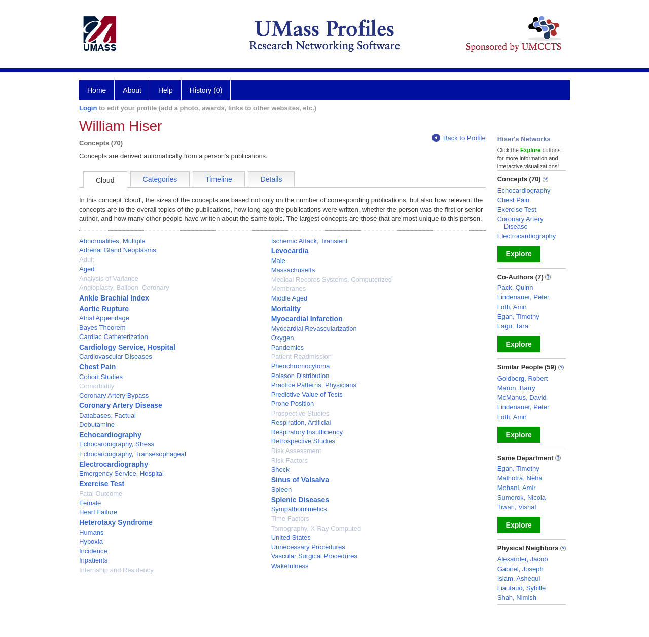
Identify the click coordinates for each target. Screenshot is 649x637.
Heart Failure (98, 512)
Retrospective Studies (303, 441)
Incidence (93, 551)
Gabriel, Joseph (520, 569)
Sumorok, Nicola (521, 497)
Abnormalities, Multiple (112, 241)
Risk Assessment (296, 451)
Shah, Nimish (516, 598)
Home (96, 90)
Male (278, 261)
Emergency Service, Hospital (121, 473)
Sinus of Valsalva (300, 480)
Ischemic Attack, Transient (309, 241)
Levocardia (290, 251)
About (132, 90)
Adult (86, 260)
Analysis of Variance (108, 278)
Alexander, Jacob (522, 559)
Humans (91, 532)
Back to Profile (459, 138)
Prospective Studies (300, 413)
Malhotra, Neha (520, 478)
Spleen (281, 489)
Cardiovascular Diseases (115, 356)
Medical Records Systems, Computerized (331, 279)
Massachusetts (293, 270)
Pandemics (287, 347)
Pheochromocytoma (300, 366)
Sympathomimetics (299, 509)
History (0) (206, 90)
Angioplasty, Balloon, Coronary (124, 287)
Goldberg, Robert (522, 378)
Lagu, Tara (512, 326)
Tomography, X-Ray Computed (316, 528)
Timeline (218, 179)
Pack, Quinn (515, 287)
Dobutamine (97, 424)
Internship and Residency (116, 570)
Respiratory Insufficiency (307, 432)
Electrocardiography (113, 464)
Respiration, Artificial (301, 422)
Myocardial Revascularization (314, 328)
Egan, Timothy (518, 316)
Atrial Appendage (104, 318)
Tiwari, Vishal (516, 507)
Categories (160, 179)
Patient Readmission (301, 356)
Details (271, 179)
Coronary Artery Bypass (114, 395)
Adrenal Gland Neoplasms (117, 250)
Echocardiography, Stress (116, 444)
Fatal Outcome (100, 493)
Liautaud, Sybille (521, 588)
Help (165, 90)
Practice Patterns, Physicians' (314, 385)
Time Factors (290, 518)
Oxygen (282, 338)
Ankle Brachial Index (114, 298)
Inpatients (93, 560)
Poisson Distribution (300, 376)
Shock (280, 469)
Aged (86, 269)
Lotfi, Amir (512, 307)
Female (90, 503)
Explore (519, 254)
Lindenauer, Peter (523, 297)
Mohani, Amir (516, 488)
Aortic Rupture (104, 309)
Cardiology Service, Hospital (127, 347)
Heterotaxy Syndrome (116, 522)
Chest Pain (97, 367)
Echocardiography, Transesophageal (132, 454)
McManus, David (522, 397)
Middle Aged (289, 298)
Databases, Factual (107, 415)
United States (291, 537)
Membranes (288, 288)
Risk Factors (289, 460)
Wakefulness (290, 566)
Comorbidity (96, 386)
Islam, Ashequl (518, 578)
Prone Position (292, 403)
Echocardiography (110, 435)
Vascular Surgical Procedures (314, 556)
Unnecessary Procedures (308, 547)
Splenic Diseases (300, 500)
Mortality (286, 309)
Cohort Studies (101, 377)
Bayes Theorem (102, 327)
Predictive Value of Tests (307, 394)
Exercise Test (101, 484)
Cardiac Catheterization (113, 337)
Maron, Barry (516, 388)
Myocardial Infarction (307, 319)
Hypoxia (91, 541)
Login (88, 108)
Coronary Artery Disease (120, 405)
